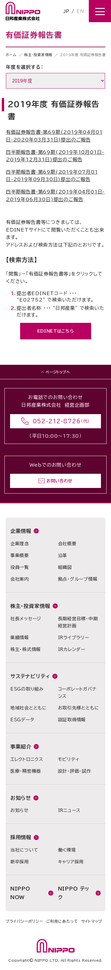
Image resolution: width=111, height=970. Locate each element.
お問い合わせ (59, 481)
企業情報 (20, 530)
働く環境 (67, 850)
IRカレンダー (71, 649)
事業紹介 (20, 746)
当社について (24, 850)
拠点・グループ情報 (78, 579)
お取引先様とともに (78, 708)
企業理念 (19, 543)
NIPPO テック (73, 893)
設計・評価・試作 (74, 771)
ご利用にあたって (62, 921)
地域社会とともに (28, 708)
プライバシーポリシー (24, 921)
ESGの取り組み (27, 689)
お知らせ (20, 797)
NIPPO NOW (20, 893)
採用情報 (20, 837)
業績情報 (19, 637)
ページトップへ (58, 372)
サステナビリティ (30, 676)
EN (80, 11)
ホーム (11, 54)
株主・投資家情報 (38, 54)
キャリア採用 (71, 862)
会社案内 (19, 579)
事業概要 (19, 555)
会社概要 (67, 543)
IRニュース (69, 810)
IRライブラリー (73, 637)
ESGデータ (22, 719)
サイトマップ (91, 921)
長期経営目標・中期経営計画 (78, 622)
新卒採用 (19, 862)
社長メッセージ (25, 618)
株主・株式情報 (25, 649)
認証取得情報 (72, 719)
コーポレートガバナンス (77, 692)
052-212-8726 (57, 421)
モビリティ (68, 759)
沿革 (62, 555)
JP (66, 11)
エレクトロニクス (26, 759)
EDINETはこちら (55, 331)
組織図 (65, 567)
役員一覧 (19, 567)
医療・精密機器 (25, 771)
